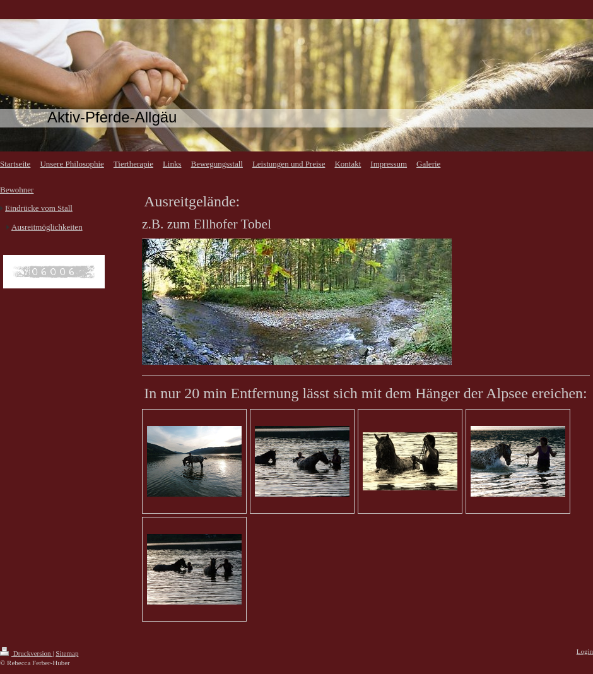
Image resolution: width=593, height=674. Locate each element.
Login (585, 651)
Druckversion (26, 653)
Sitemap (67, 653)
